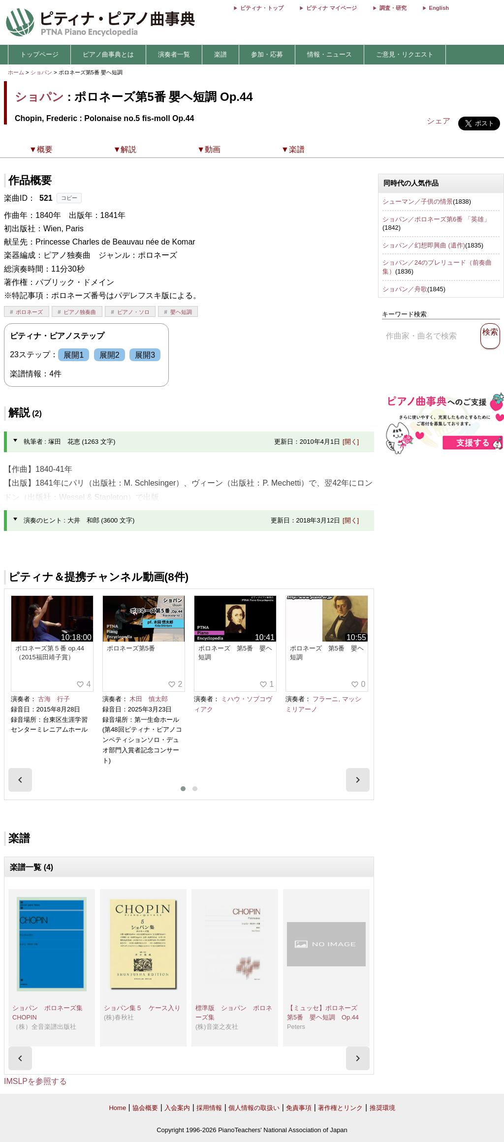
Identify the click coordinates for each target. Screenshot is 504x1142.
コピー (69, 198)
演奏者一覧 (174, 54)
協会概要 (145, 1107)
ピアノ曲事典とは (108, 54)
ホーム (16, 72)
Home (117, 1107)
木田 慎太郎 (148, 699)
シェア (438, 121)
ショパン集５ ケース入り (142, 1008)
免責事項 (299, 1107)
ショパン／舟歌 (404, 289)
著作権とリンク (340, 1107)
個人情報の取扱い (254, 1107)
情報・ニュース (329, 54)
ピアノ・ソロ (133, 312)
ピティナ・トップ (262, 8)
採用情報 (209, 1107)
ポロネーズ (29, 312)
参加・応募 (267, 54)
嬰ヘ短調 (181, 312)
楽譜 (220, 54)
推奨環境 (382, 1107)
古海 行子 (54, 699)
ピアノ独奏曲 (79, 312)
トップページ (39, 54)
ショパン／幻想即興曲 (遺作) (423, 245)
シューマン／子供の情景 (417, 201)
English (439, 8)
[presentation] (20, 780)
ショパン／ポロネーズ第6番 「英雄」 (436, 219)
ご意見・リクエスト (405, 54)
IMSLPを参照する (35, 1081)
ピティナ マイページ (331, 8)
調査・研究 (393, 8)
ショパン (41, 72)
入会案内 (177, 1107)
